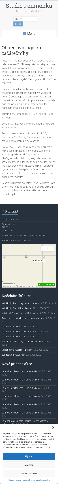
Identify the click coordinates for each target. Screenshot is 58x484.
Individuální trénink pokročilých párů (19, 313)
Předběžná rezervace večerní (15, 331)
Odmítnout (29, 465)
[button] (53, 427)
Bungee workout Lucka (13, 355)
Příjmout (29, 456)
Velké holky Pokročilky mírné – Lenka (19, 303)
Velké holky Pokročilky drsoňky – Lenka (21, 341)
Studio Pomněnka (29, 5)
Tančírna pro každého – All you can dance (22, 318)
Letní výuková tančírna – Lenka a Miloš (20, 371)
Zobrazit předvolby (29, 473)
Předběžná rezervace (12, 326)
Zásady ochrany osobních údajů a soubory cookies (29, 480)
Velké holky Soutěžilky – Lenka (16, 308)
